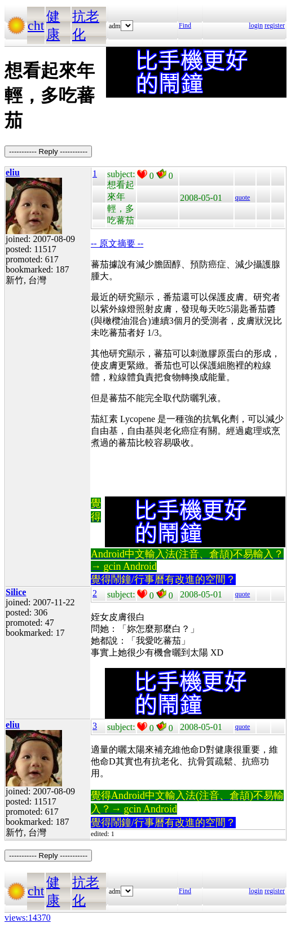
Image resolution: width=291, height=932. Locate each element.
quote (242, 197)
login (256, 25)
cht (36, 25)
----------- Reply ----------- (48, 151)
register (274, 25)
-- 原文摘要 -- (117, 243)
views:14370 (28, 917)
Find (185, 25)
